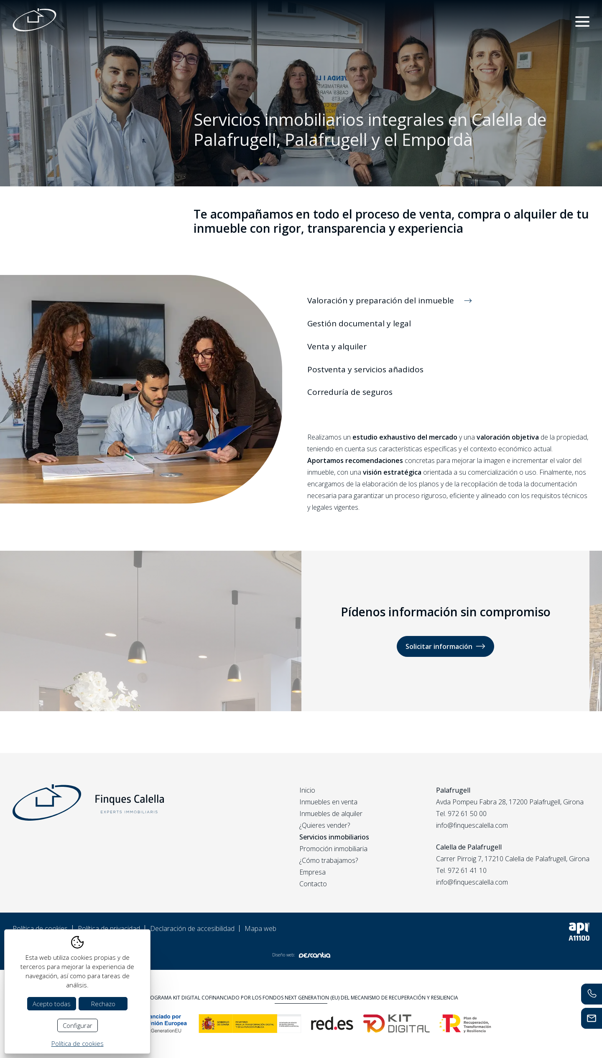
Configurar (77, 1025)
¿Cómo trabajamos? (328, 860)
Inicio (307, 790)
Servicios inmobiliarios (334, 837)
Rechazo (103, 1004)
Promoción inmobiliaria (333, 848)
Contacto (313, 883)
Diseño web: (301, 955)
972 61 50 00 (467, 813)
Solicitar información (445, 646)
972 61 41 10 (467, 870)
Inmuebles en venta (328, 801)
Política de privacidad (109, 928)
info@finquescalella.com (472, 825)
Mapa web (260, 928)
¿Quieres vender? (324, 825)
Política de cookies (40, 928)
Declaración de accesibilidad (192, 928)
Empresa (312, 872)
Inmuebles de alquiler (330, 813)
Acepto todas (52, 1004)
